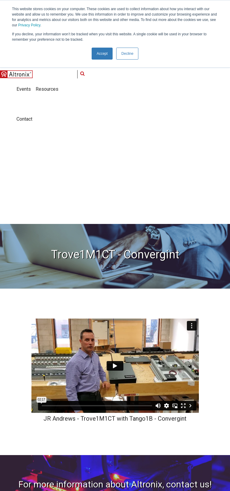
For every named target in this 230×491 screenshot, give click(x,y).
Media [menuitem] (118, 388)
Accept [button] (102, 53)
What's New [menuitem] (78, 400)
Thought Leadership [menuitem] (86, 413)
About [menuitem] (73, 388)
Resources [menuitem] (123, 413)
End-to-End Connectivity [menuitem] (86, 425)
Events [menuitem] (119, 400)
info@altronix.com (31, 434)
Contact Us (115, 331)
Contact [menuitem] (120, 425)
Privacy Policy (29, 25)
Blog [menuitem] (71, 437)
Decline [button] (127, 53)
